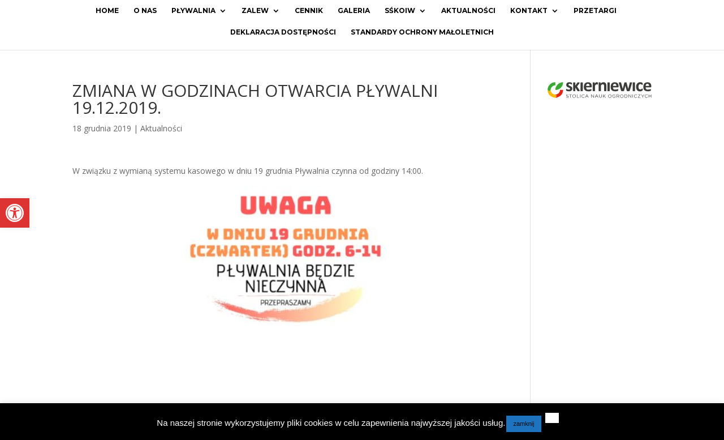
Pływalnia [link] (193, 11)
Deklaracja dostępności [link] (283, 32)
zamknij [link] (523, 423)
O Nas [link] (145, 11)
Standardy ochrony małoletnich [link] (422, 32)
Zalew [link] (255, 11)
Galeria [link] (354, 11)
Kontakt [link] (529, 11)
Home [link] (107, 11)
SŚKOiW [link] (400, 11)
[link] (14, 213)
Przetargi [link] (595, 11)
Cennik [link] (309, 11)
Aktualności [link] (468, 11)
